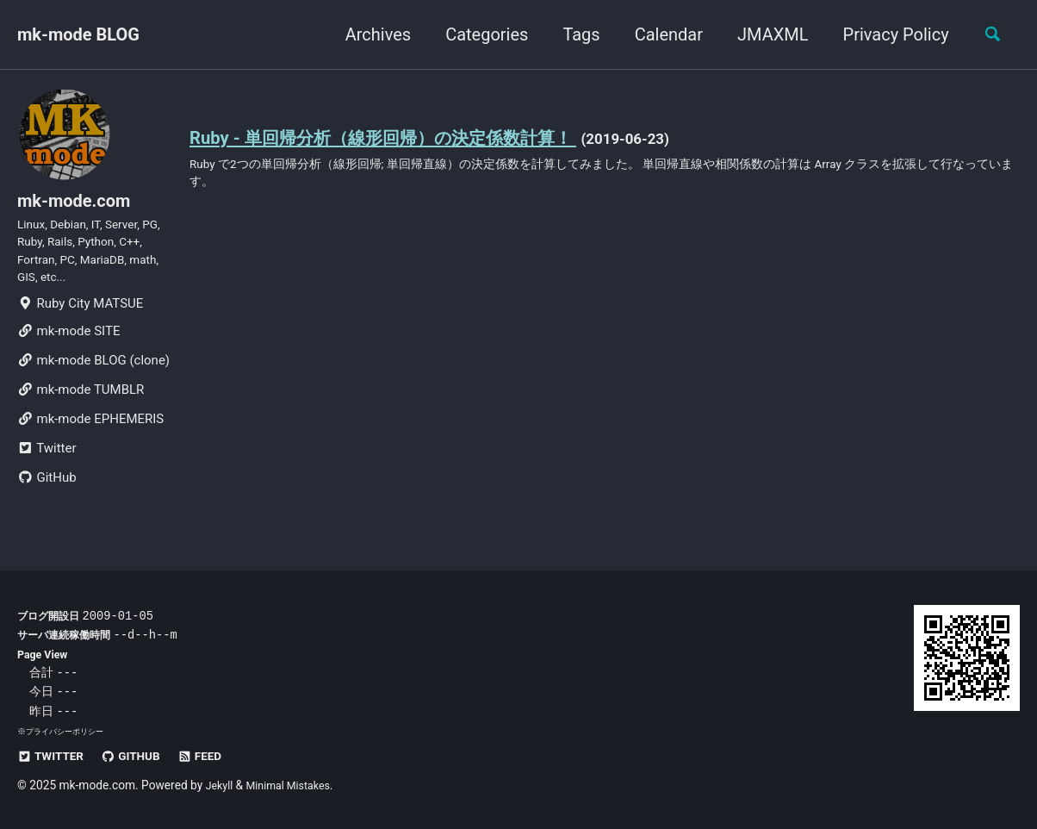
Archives (369, 34)
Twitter (46, 469)
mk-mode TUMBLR (80, 410)
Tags (573, 34)
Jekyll (221, 785)
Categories (479, 34)
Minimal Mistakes (295, 785)
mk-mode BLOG (78, 34)
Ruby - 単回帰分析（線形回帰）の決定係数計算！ (411, 139)
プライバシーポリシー (69, 731)
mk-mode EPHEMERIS (90, 439)
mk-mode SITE (68, 351)
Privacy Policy (888, 34)
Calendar (660, 34)
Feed (215, 756)
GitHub (47, 498)
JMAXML (764, 34)
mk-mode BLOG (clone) (93, 381)
